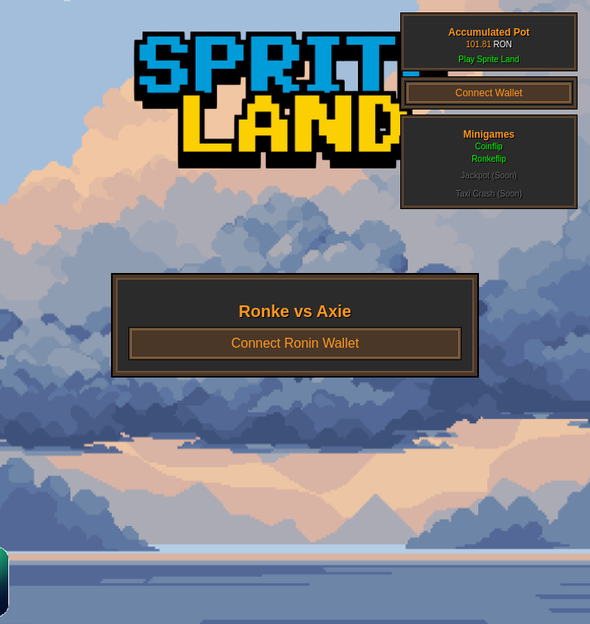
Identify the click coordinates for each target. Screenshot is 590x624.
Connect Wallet (489, 93)
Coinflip (488, 146)
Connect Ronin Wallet (295, 343)
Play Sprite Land (488, 59)
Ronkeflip (489, 158)
